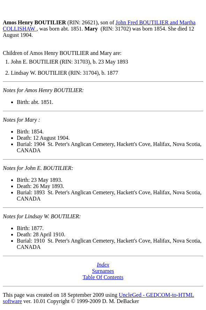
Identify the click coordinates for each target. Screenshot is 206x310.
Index (103, 265)
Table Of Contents (103, 277)
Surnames (103, 271)
